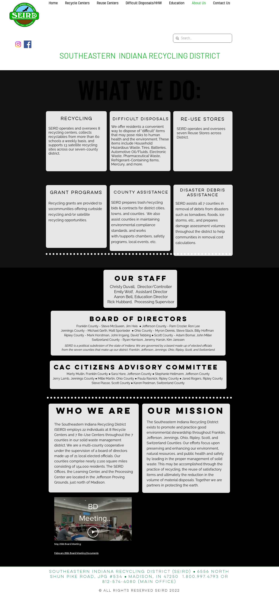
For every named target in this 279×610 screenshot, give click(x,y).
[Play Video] (93, 532)
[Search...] (202, 38)
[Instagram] (18, 44)
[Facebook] (27, 44)
